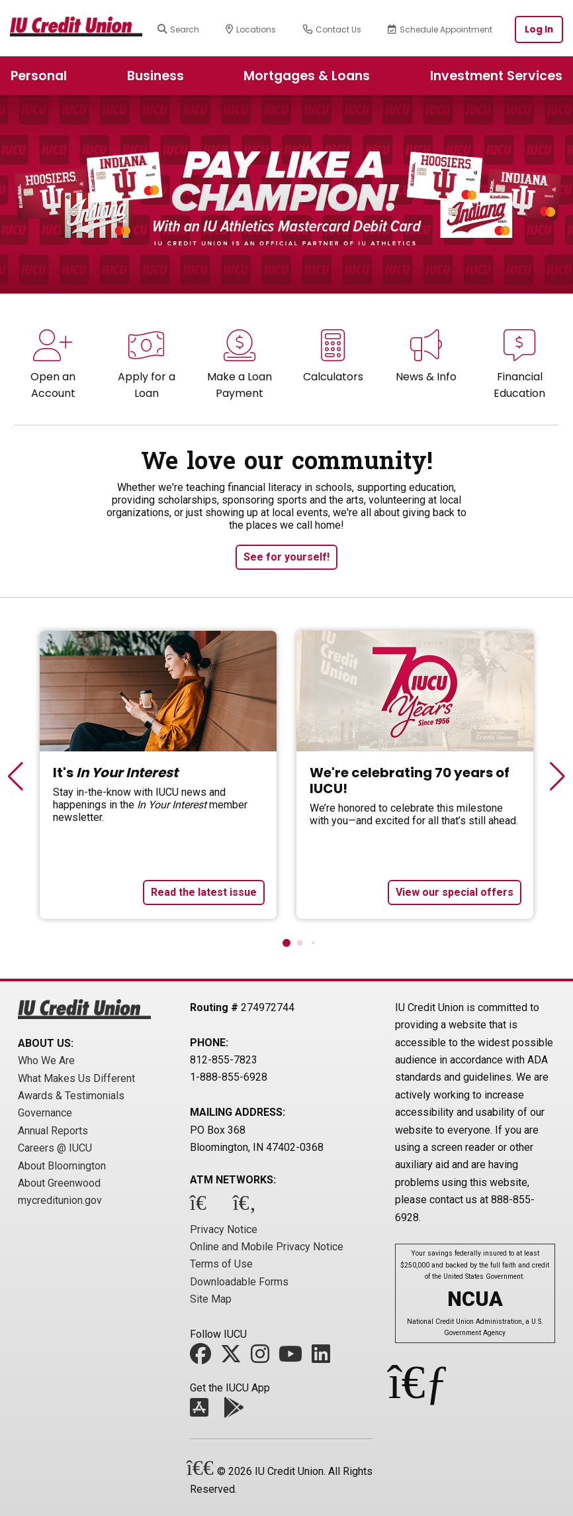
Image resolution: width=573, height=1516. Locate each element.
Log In (539, 29)
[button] (286, 943)
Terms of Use (221, 1264)
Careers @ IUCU (55, 1148)
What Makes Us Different (76, 1078)
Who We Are (46, 1060)
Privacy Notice (223, 1229)
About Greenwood (59, 1183)
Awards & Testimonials (71, 1095)
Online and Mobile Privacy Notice (266, 1246)
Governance (45, 1113)
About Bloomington (62, 1166)
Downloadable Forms (239, 1281)
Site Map (211, 1299)
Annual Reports (53, 1130)
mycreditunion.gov (60, 1200)
